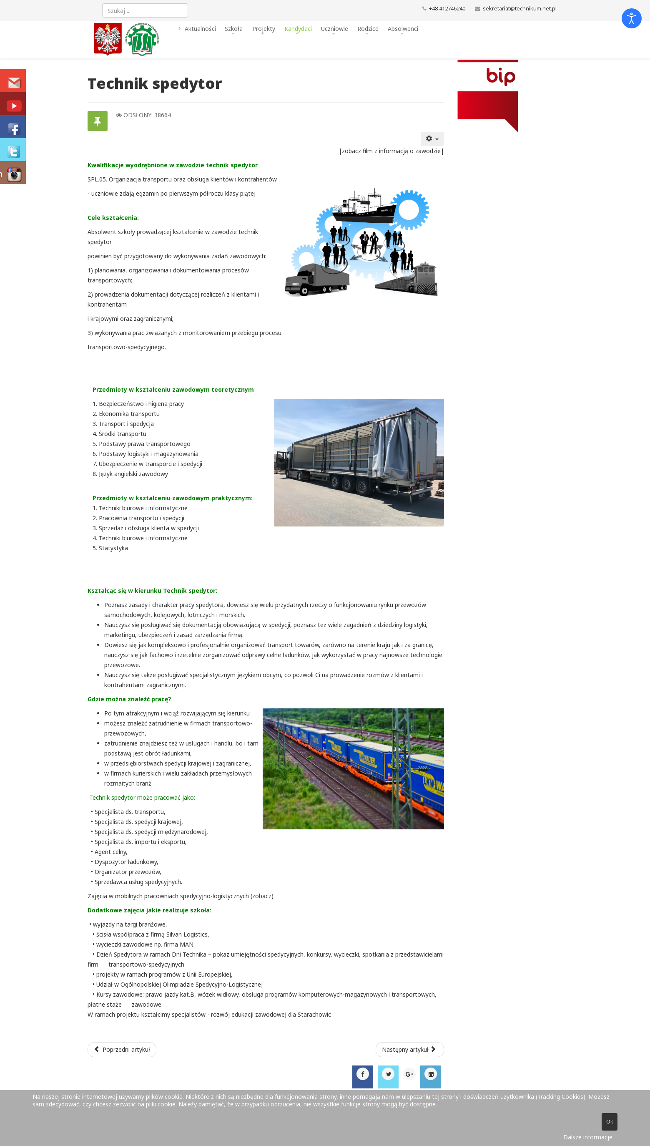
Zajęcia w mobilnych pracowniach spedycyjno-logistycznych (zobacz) (181, 896)
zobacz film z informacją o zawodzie (391, 151)
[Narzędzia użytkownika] (432, 139)
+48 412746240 (447, 8)
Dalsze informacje (587, 1137)
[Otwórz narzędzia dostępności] (632, 18)
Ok (609, 1121)
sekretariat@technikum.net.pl (520, 8)
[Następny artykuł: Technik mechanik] (410, 1049)
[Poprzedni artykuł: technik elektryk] (122, 1049)
